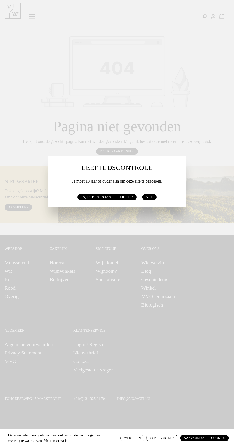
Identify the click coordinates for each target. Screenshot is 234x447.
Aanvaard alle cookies (204, 438)
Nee (149, 197)
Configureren (162, 438)
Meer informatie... (57, 441)
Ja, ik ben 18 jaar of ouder (107, 197)
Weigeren (132, 438)
